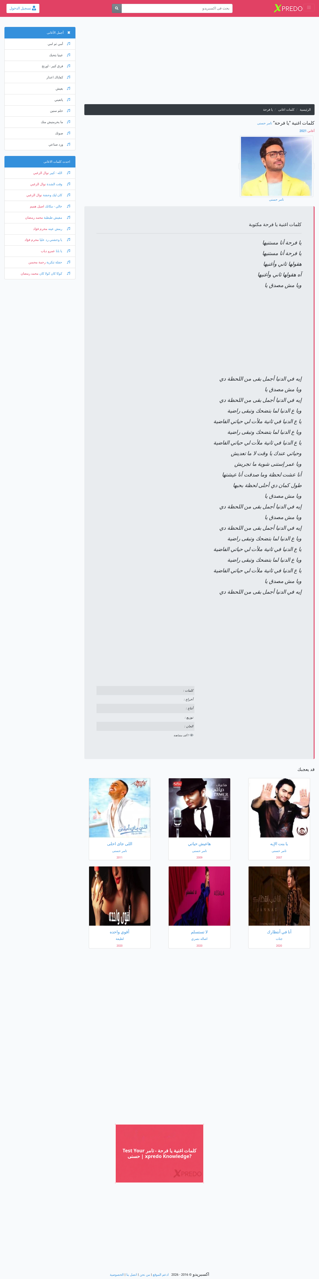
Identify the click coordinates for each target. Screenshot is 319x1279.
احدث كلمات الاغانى (57, 162)
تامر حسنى (264, 123)
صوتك (62, 133)
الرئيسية (305, 110)
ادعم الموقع (161, 1275)
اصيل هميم (37, 206)
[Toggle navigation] (309, 7)
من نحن (145, 1275)
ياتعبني (62, 100)
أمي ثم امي (59, 44)
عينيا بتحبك (59, 55)
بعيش (63, 89)
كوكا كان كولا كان (54, 274)
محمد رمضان (34, 218)
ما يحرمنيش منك (55, 122)
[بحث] (117, 8)
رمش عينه (58, 229)
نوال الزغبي (41, 173)
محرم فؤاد (40, 229)
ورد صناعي (59, 144)
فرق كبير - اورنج (56, 66)
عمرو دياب (48, 251)
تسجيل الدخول (22, 8)
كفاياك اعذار (58, 77)
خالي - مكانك (57, 206)
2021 (307, 131)
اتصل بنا (131, 1275)
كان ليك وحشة (56, 195)
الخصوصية (117, 1275)
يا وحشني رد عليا (54, 240)
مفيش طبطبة (56, 218)
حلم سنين (60, 111)
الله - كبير (59, 173)
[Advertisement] (199, 62)
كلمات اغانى (286, 110)
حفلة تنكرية (58, 262)
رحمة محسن (37, 262)
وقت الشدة (58, 184)
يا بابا (62, 251)
